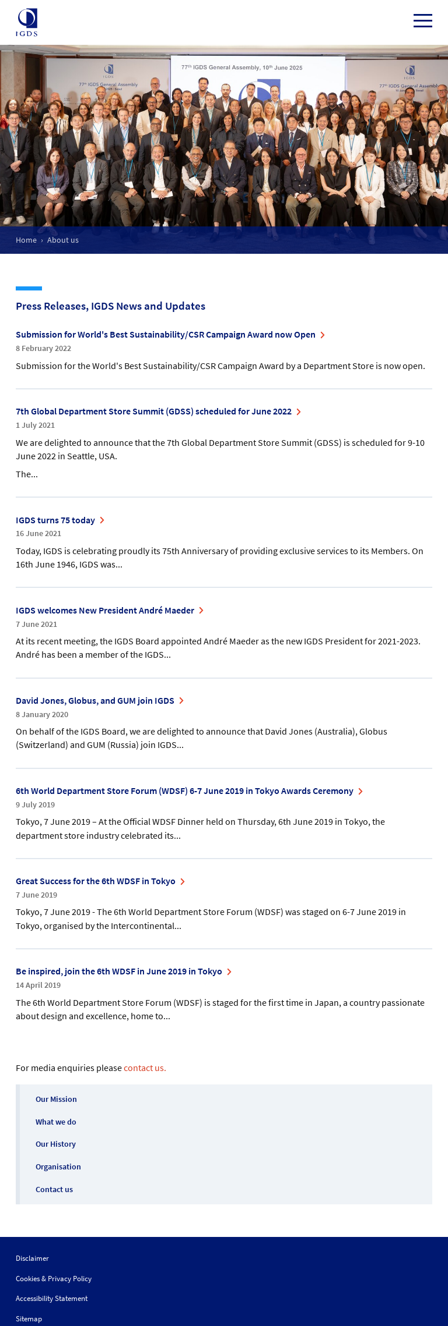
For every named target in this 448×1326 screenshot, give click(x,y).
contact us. (145, 1067)
